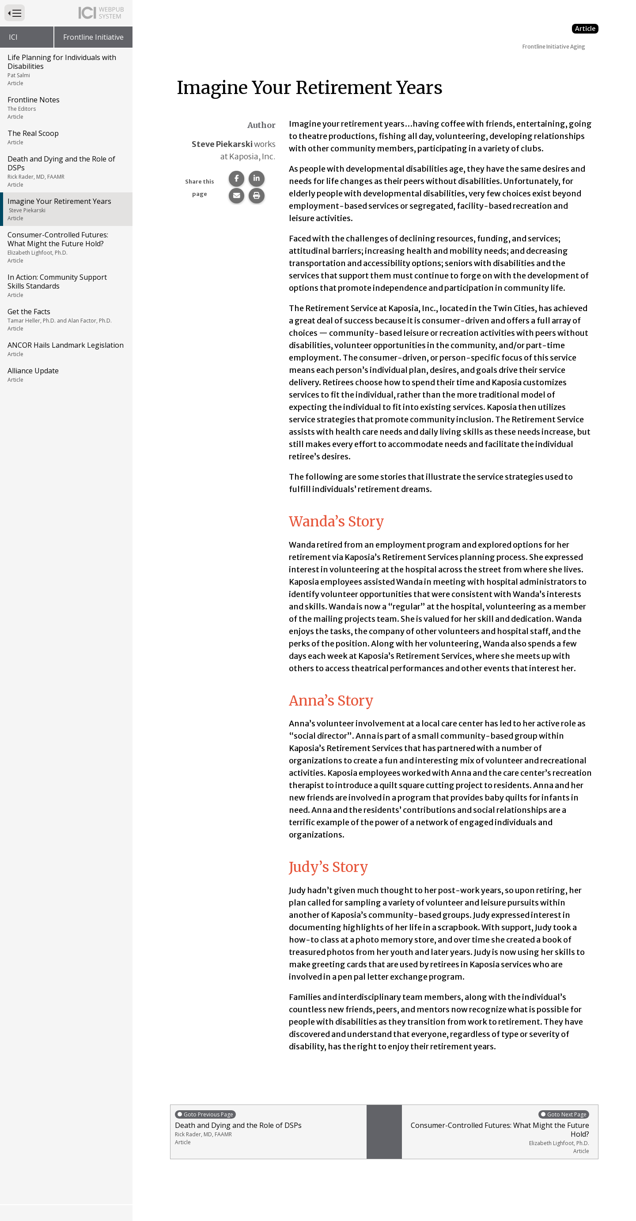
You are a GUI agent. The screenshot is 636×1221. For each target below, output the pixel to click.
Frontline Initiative (93, 37)
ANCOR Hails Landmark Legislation (66, 349)
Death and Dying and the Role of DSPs (66, 171)
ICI (13, 37)
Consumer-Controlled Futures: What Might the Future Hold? (66, 247)
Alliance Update (66, 374)
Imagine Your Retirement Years (66, 209)
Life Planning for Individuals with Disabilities (66, 70)
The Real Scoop (66, 137)
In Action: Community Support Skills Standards (66, 285)
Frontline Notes (66, 107)
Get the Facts (66, 319)
